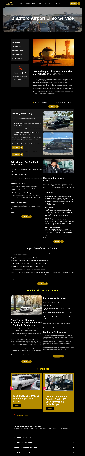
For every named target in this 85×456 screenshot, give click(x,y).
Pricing (44, 3)
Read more (17, 405)
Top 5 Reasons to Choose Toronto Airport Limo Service (26, 398)
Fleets (39, 4)
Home (21, 3)
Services (27, 4)
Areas (33, 3)
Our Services (16, 42)
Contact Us (58, 3)
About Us (51, 4)
